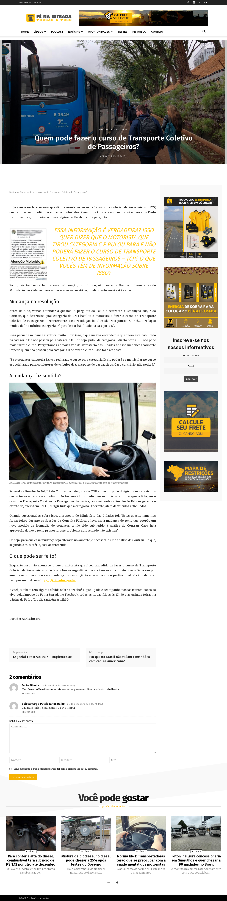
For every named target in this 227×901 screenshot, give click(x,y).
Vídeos (40, 31)
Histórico (139, 31)
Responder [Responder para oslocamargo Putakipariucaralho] (28, 712)
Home (25, 31)
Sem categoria (119, 129)
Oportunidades (100, 31)
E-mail (191, 366)
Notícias (75, 31)
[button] (204, 32)
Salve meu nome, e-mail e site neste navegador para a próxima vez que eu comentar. (56, 768)
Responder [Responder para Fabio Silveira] (28, 693)
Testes (122, 31)
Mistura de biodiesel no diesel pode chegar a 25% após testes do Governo (86, 860)
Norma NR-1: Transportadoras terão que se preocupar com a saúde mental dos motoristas (141, 860)
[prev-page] (108, 882)
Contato (157, 31)
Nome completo (191, 355)
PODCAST (57, 31)
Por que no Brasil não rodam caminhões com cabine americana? (119, 659)
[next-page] (117, 882)
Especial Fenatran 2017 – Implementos (42, 657)
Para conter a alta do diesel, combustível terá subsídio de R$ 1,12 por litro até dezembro (30, 860)
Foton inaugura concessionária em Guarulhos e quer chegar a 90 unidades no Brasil (196, 860)
